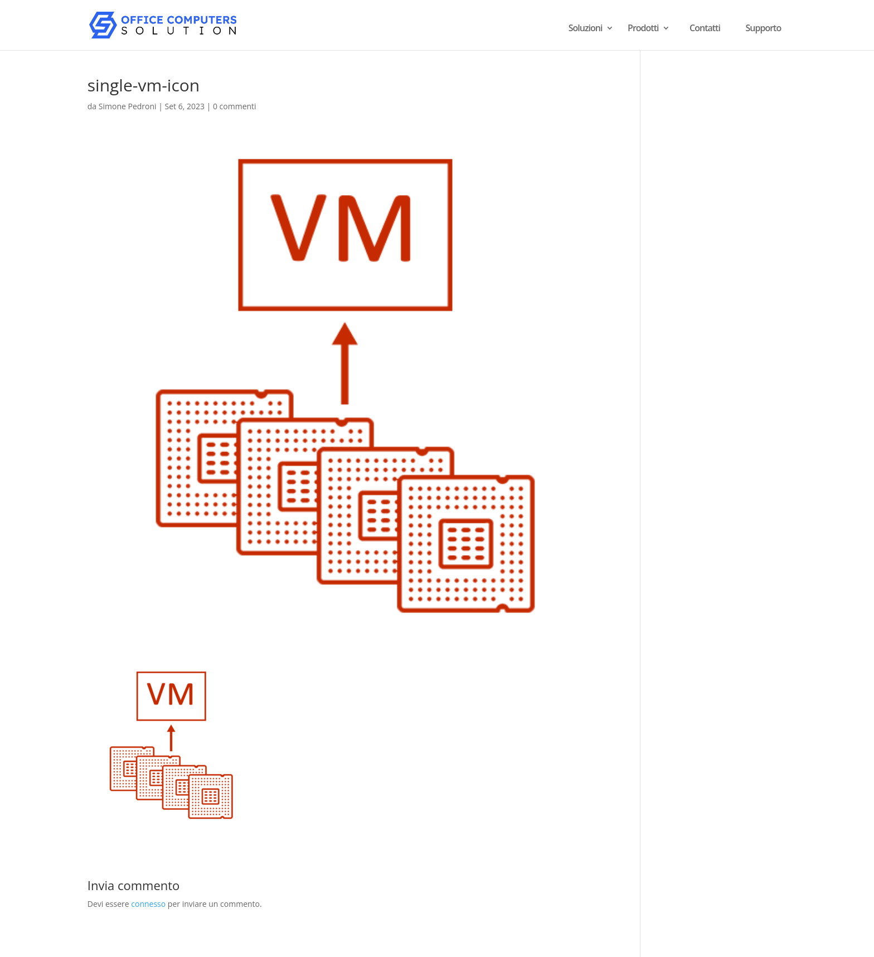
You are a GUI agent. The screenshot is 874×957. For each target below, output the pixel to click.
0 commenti (234, 106)
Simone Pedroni (128, 106)
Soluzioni (586, 29)
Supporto (763, 28)
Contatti (705, 28)
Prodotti (643, 29)
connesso (148, 903)
